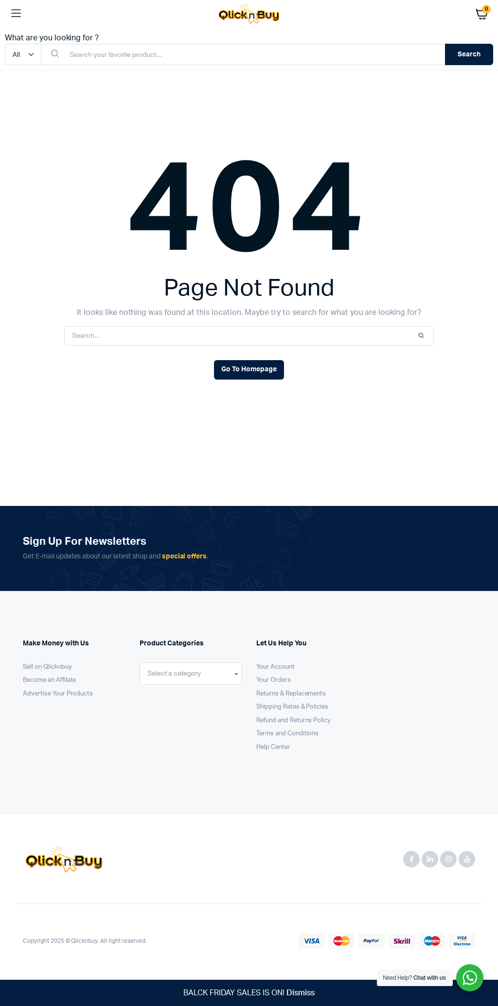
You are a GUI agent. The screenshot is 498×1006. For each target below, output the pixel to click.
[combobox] (191, 673)
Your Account (275, 667)
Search (469, 54)
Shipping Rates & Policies (292, 707)
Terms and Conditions (287, 733)
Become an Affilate (49, 680)
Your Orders (273, 680)
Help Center (273, 747)
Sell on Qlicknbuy (47, 667)
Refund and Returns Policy (293, 720)
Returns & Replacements (291, 694)
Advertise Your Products (58, 694)
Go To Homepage (249, 369)
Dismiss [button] (300, 993)
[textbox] (174, 673)
